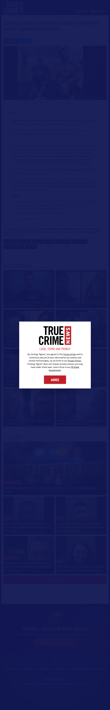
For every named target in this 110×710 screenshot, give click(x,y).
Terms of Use (69, 354)
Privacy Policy (74, 360)
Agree (55, 379)
